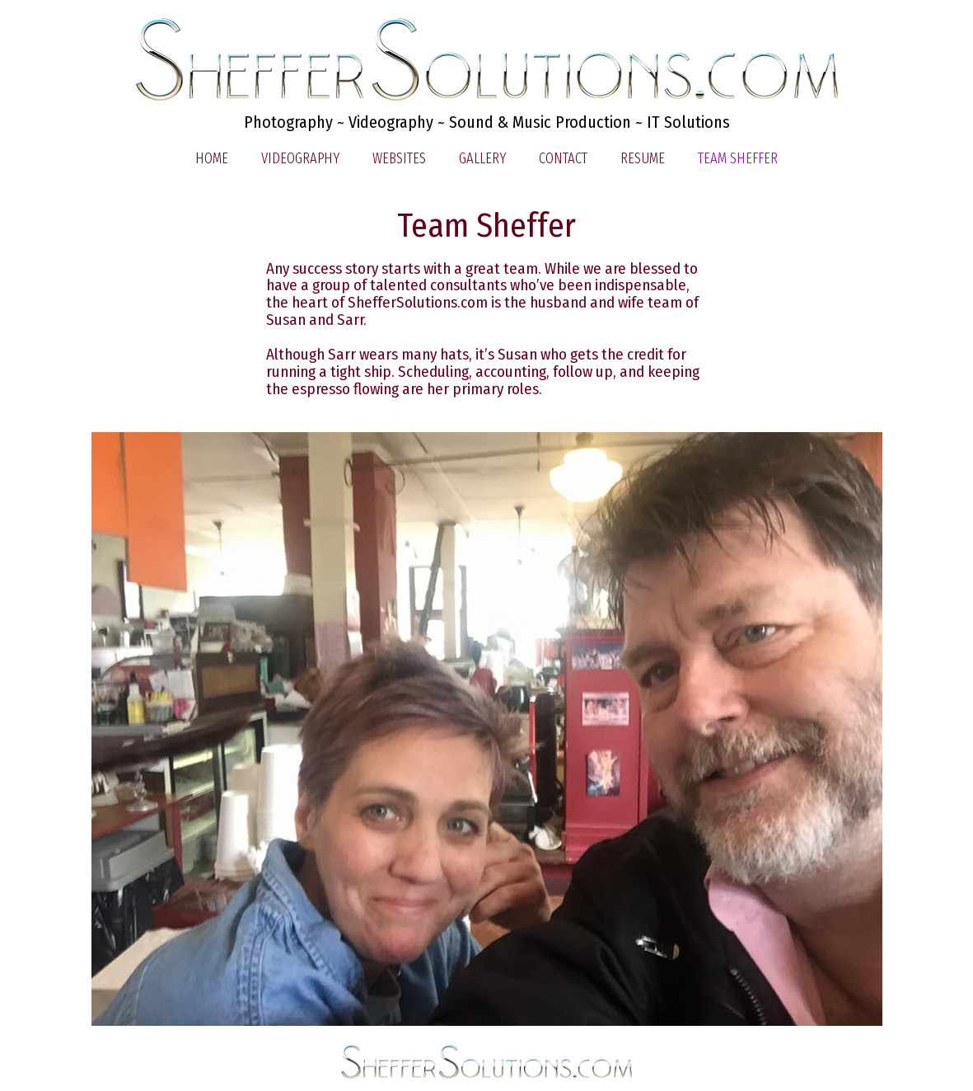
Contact (563, 158)
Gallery (482, 158)
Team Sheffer (738, 158)
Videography (300, 158)
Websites (399, 158)
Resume (642, 158)
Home (211, 158)
